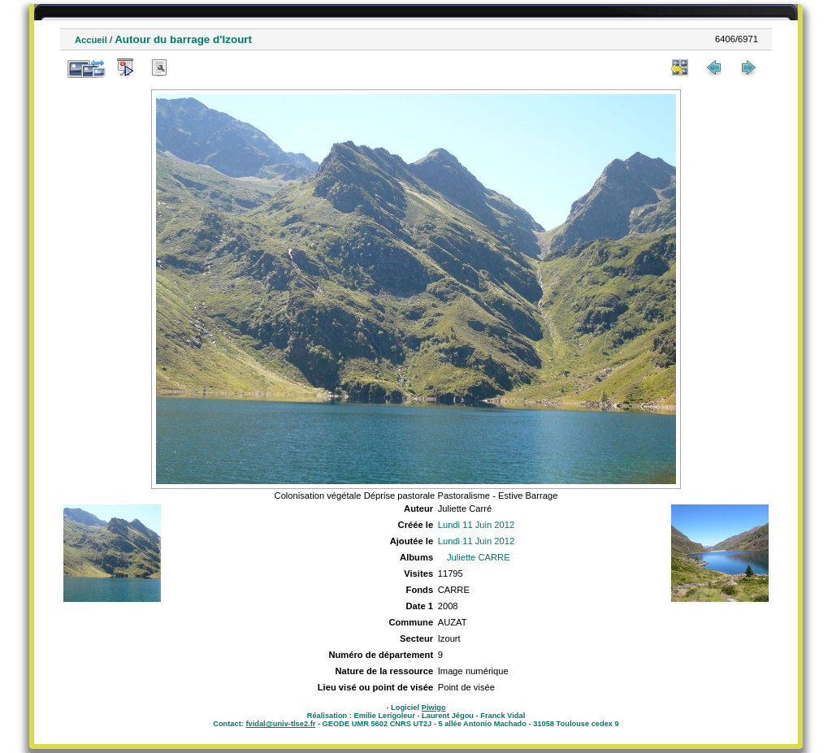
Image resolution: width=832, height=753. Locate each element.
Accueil (91, 40)
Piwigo (434, 707)
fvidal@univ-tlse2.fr (280, 724)
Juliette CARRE (478, 557)
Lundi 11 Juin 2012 (476, 525)
